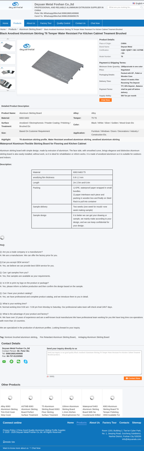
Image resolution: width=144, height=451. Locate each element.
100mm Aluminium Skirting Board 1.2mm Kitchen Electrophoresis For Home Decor (71, 412)
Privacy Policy (9, 430)
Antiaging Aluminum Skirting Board (93, 337)
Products (17, 23)
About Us (31, 23)
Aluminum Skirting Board (30, 29)
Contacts (124, 422)
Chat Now (95, 23)
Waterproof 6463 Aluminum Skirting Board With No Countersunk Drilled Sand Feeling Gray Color (91, 413)
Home (5, 23)
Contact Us (80, 23)
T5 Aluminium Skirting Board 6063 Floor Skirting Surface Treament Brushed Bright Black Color (50, 413)
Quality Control (63, 23)
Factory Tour (46, 23)
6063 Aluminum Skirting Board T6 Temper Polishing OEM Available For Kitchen (111, 412)
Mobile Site (9, 442)
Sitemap (136, 422)
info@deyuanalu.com (131, 439)
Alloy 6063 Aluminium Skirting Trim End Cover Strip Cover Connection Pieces (9, 412)
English (139, 3)
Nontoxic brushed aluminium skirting (21, 337)
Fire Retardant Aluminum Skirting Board (57, 337)
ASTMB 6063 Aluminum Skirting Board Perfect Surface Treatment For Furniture (29, 412)
